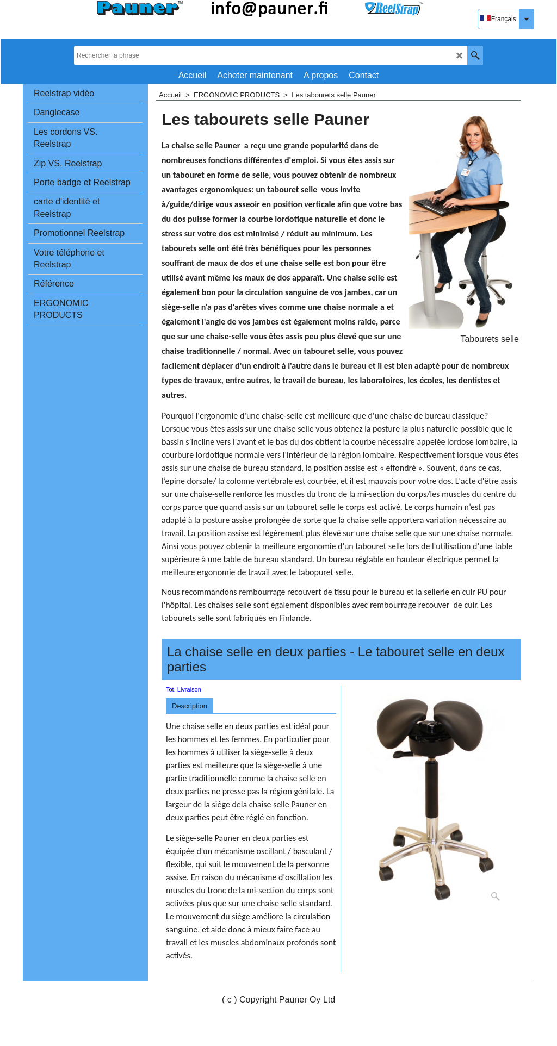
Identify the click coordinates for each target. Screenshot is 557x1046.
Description (189, 706)
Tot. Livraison (183, 689)
